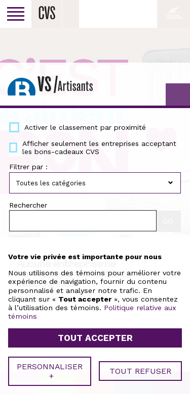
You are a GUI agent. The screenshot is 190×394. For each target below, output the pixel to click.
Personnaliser (50, 368)
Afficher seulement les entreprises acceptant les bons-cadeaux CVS (99, 147)
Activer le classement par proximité (85, 127)
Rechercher (28, 205)
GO (178, 95)
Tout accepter (95, 336)
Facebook (144, 14)
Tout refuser (140, 369)
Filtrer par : (28, 167)
